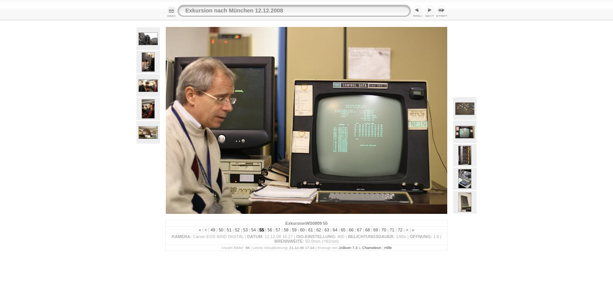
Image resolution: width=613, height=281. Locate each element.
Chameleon (371, 247)
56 (269, 230)
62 (318, 230)
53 (245, 230)
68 (367, 230)
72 (400, 230)
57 (277, 230)
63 (326, 230)
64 (335, 230)
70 (383, 230)
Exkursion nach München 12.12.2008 (234, 10)
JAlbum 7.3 (348, 247)
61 (310, 230)
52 (237, 230)
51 (229, 230)
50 (220, 230)
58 (286, 230)
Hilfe (388, 247)
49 (212, 230)
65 (343, 230)
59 (294, 230)
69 (375, 230)
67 (359, 230)
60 (302, 230)
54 (253, 230)
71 (392, 230)
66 (351, 230)
